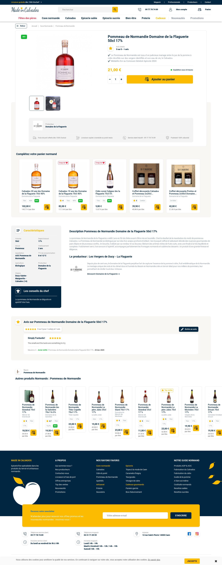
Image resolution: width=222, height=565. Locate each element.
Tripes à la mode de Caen (136, 469)
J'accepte (192, 561)
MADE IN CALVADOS (21, 460)
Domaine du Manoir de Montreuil (119, 414)
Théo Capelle (73, 415)
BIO (36, 201)
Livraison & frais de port (65, 477)
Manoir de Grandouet (26, 416)
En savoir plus (154, 560)
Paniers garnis (132, 488)
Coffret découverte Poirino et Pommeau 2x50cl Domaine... (182, 192)
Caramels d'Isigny (133, 473)
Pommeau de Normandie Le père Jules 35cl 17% (99, 408)
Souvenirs (100, 492)
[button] (21, 26)
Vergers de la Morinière (189, 416)
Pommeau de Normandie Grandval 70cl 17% (28, 408)
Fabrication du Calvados (184, 469)
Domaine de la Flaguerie (31, 196)
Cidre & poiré (101, 473)
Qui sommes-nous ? (63, 466)
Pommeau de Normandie (34, 372)
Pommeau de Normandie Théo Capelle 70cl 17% (75, 408)
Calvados (100, 469)
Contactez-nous (62, 473)
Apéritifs (99, 481)
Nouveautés (60, 488)
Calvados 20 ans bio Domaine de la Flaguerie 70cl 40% (36, 192)
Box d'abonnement (134, 492)
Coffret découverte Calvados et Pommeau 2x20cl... (145, 192)
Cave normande (103, 466)
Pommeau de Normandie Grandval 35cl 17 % (144, 408)
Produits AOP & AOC (183, 466)
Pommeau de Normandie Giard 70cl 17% (122, 407)
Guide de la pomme (182, 477)
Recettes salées (180, 488)
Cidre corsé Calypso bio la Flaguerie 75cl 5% (108, 192)
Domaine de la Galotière (50, 416)
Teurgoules (130, 477)
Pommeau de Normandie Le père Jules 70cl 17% (168, 408)
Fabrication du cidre (182, 473)
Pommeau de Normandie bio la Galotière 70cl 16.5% (52, 408)
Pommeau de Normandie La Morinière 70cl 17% (191, 408)
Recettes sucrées (181, 492)
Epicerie (129, 466)
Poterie (99, 488)
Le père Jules (97, 415)
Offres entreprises (63, 481)
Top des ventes (61, 484)
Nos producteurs (62, 469)
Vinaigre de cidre (133, 481)
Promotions (60, 492)
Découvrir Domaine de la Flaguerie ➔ (103, 274)
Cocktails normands (182, 484)
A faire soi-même (181, 481)
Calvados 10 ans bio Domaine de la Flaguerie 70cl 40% (73, 192)
